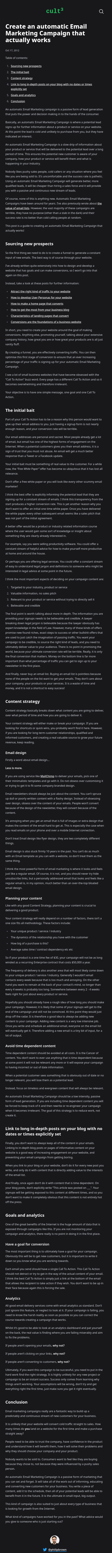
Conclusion (18, 101)
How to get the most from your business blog (40, 310)
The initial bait (20, 72)
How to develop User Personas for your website (41, 297)
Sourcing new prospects (26, 66)
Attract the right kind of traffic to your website (40, 291)
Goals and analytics (23, 95)
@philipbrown (57, 1549)
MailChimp (47, 776)
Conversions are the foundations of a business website (46, 322)
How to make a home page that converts (37, 303)
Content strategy (22, 78)
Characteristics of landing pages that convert (40, 316)
